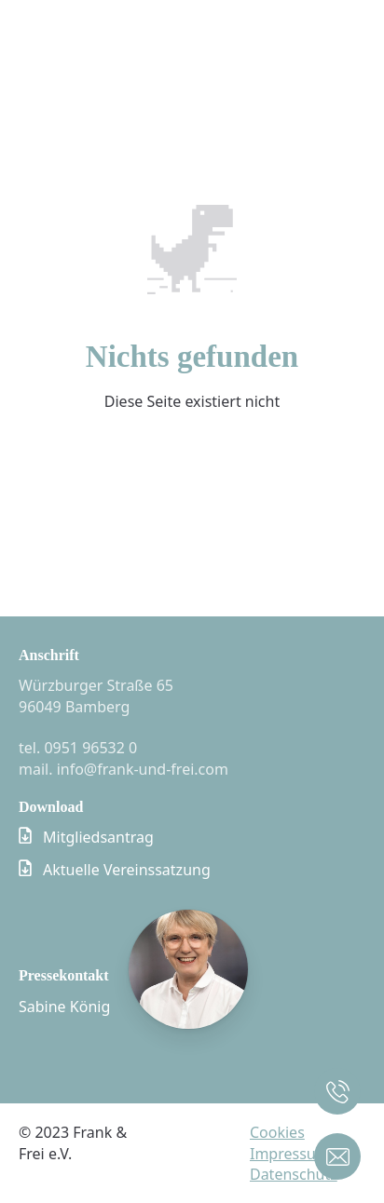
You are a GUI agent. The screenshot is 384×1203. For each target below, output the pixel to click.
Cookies (277, 1132)
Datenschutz (293, 1174)
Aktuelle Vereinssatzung (127, 869)
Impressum (290, 1153)
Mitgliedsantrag (98, 837)
